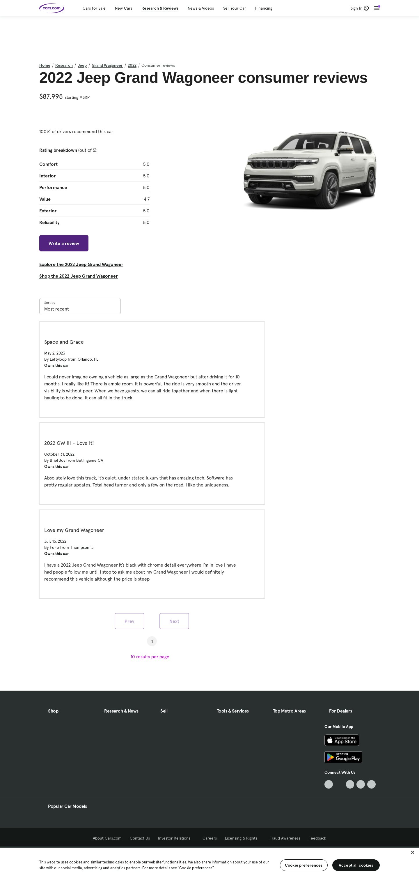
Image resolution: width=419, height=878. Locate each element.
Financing (263, 8)
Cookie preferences (304, 865)
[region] (209, 862)
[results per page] (152, 656)
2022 (132, 65)
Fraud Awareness (284, 838)
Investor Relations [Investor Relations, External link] (176, 838)
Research (64, 65)
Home (44, 65)
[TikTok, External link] (328, 784)
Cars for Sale (94, 8)
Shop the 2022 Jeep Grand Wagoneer (78, 276)
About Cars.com (107, 838)
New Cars (123, 8)
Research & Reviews (159, 8)
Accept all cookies (356, 865)
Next (174, 621)
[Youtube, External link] (350, 784)
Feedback (317, 838)
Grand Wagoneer (107, 65)
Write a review (64, 243)
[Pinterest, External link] (371, 784)
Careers (210, 838)
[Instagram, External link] (360, 784)
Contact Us (140, 838)
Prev (129, 621)
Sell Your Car (234, 8)
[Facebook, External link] (339, 784)
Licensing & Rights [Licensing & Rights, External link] (243, 838)
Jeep (82, 65)
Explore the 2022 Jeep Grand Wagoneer (81, 264)
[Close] (412, 852)
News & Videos (201, 8)
